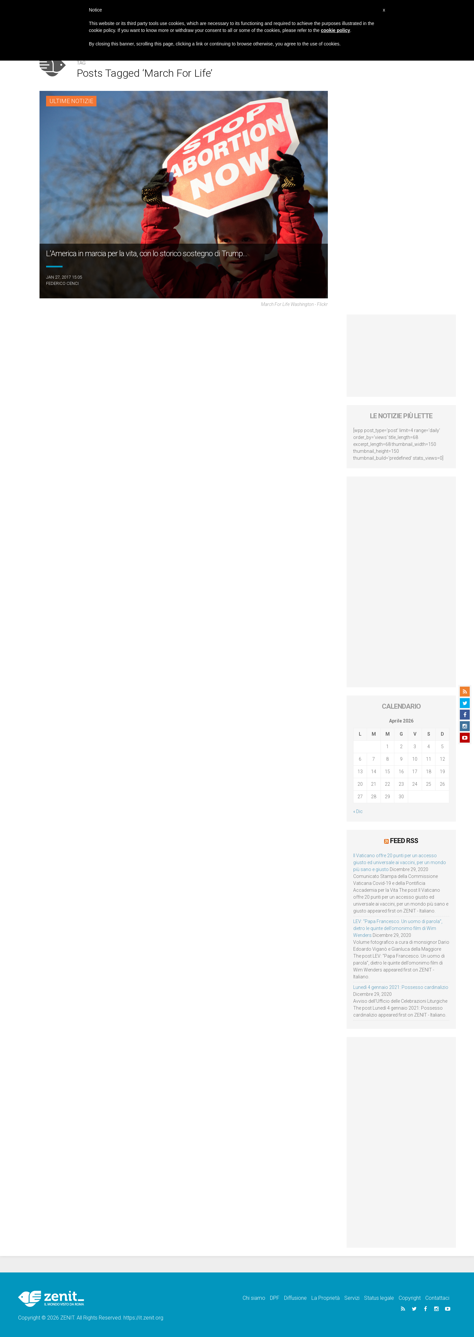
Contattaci (437, 1298)
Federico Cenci (62, 283)
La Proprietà (325, 1298)
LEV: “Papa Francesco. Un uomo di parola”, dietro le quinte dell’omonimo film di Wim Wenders (397, 928)
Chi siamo (254, 1298)
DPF (274, 1298)
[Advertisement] (401, 355)
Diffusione (295, 1298)
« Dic (358, 811)
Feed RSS (404, 841)
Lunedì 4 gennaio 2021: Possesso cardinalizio (400, 987)
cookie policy (335, 30)
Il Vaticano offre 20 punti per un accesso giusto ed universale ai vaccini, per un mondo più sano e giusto (399, 862)
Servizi (351, 1298)
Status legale (379, 1298)
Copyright (410, 1298)
